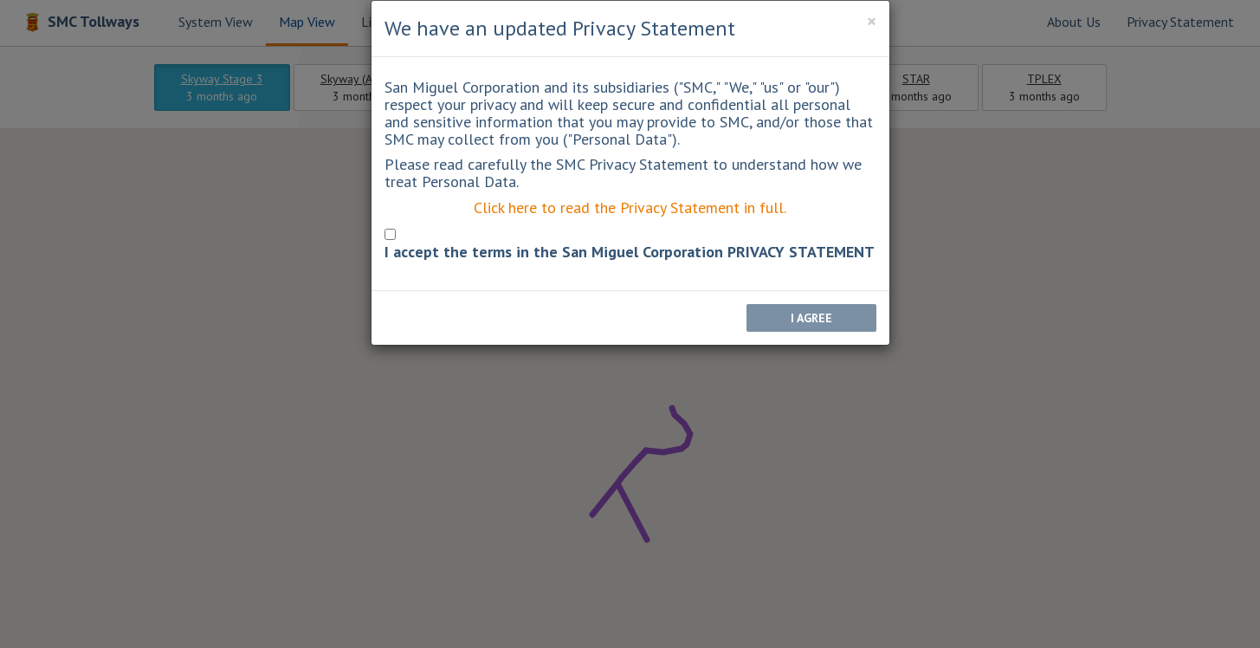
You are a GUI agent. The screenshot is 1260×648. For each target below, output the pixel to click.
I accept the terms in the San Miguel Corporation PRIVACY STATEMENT (629, 252)
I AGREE (811, 318)
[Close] (871, 21)
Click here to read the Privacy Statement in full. (630, 207)
